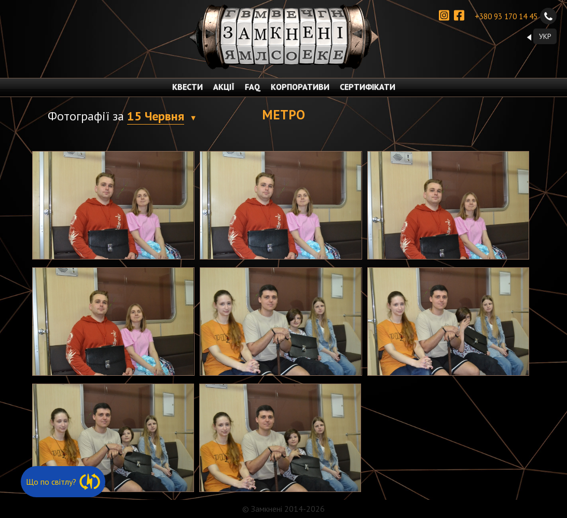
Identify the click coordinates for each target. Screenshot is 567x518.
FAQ (252, 86)
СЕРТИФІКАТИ (367, 86)
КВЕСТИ (187, 86)
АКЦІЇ (223, 86)
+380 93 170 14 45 (516, 16)
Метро (283, 114)
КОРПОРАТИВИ (300, 86)
